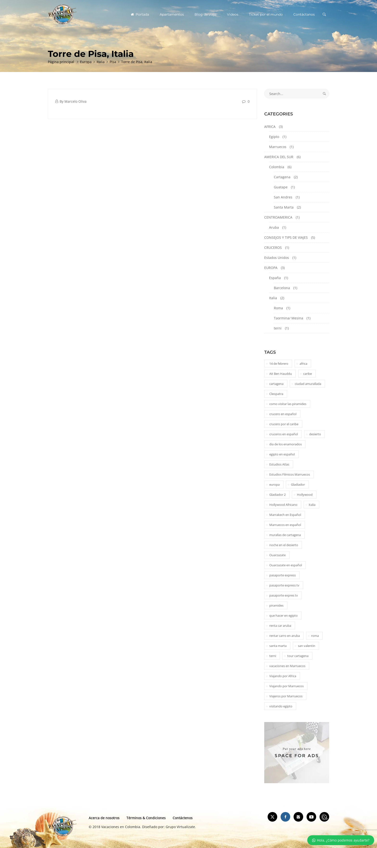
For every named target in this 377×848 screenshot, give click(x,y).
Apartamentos (172, 14)
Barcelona (282, 288)
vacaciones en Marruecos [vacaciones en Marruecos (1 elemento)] (287, 666)
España (275, 277)
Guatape (281, 187)
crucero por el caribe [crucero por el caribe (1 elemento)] (283, 424)
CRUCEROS (273, 247)
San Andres (283, 197)
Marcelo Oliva (75, 101)
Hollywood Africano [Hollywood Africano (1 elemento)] (283, 504)
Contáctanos (304, 14)
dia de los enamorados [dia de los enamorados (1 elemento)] (285, 444)
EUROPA (270, 267)
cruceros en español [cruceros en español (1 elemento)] (283, 434)
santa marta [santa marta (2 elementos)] (278, 646)
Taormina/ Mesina (288, 318)
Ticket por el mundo (266, 14)
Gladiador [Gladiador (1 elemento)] (298, 484)
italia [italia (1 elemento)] (312, 504)
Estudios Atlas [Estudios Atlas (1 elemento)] (279, 464)
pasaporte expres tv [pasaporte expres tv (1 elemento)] (283, 595)
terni (278, 328)
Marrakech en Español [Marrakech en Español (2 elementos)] (285, 515)
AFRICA (270, 126)
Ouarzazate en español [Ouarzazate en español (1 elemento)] (285, 565)
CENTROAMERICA (278, 217)
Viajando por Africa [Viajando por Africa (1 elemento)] (282, 676)
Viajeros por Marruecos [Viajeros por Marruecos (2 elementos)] (285, 696)
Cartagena (282, 177)
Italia (273, 298)
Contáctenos (183, 818)
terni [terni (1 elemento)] (272, 656)
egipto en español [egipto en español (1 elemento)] (282, 454)
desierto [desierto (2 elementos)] (315, 434)
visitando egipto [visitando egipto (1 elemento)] (280, 706)
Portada (140, 14)
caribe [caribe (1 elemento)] (307, 373)
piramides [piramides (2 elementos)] (276, 605)
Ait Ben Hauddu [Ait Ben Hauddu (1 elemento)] (280, 373)
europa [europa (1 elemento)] (274, 484)
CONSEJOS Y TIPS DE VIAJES (286, 237)
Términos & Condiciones (146, 818)
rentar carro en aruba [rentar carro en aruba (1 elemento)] (284, 635)
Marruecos (277, 146)
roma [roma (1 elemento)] (315, 635)
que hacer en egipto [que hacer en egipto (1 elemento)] (283, 615)
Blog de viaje (205, 14)
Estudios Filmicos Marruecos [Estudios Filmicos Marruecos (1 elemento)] (289, 474)
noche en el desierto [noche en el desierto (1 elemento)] (283, 545)
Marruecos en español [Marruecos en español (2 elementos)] (285, 525)
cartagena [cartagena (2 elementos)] (276, 384)
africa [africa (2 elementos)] (303, 363)
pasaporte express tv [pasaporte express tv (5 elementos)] (284, 585)
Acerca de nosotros (104, 818)
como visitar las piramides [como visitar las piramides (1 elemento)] (287, 404)
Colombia (276, 167)
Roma (278, 308)
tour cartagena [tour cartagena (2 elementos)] (297, 656)
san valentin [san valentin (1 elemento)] (306, 646)
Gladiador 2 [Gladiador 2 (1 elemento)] (277, 494)
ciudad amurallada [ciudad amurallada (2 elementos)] (308, 384)
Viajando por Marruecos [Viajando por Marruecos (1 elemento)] (286, 686)
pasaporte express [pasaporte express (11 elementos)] (282, 575)
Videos (232, 14)
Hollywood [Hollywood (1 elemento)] (305, 494)
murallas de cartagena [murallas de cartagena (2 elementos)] (285, 535)
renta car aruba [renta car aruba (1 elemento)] (280, 625)
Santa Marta (284, 207)
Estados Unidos (276, 257)
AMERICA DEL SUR (278, 157)
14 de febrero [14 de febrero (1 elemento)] (278, 363)
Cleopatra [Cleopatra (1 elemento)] (276, 394)
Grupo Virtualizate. (181, 826)
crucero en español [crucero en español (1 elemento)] (282, 414)
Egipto (274, 136)
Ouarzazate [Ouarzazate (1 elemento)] (277, 555)
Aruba (274, 227)
